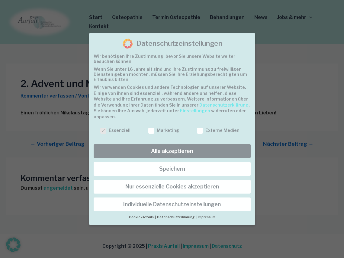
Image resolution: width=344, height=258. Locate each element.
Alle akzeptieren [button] (172, 151)
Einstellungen (195, 110)
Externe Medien (218, 130)
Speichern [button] (172, 169)
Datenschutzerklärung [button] (176, 217)
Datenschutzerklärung (224, 104)
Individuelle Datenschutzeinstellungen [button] (172, 204)
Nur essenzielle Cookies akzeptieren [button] (172, 186)
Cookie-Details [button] (141, 217)
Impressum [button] (206, 217)
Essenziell (115, 130)
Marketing (163, 130)
